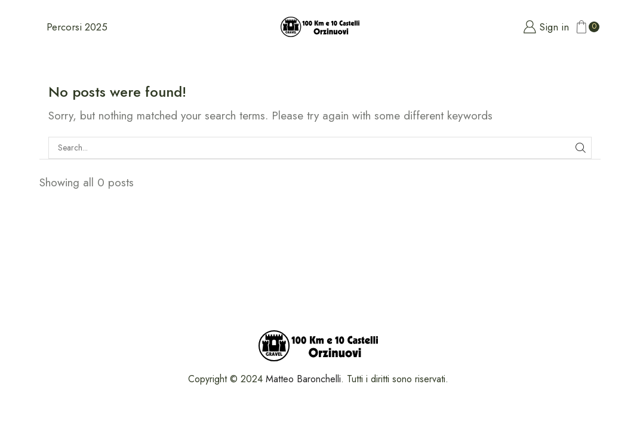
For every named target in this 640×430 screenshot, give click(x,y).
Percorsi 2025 (77, 27)
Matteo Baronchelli (303, 379)
